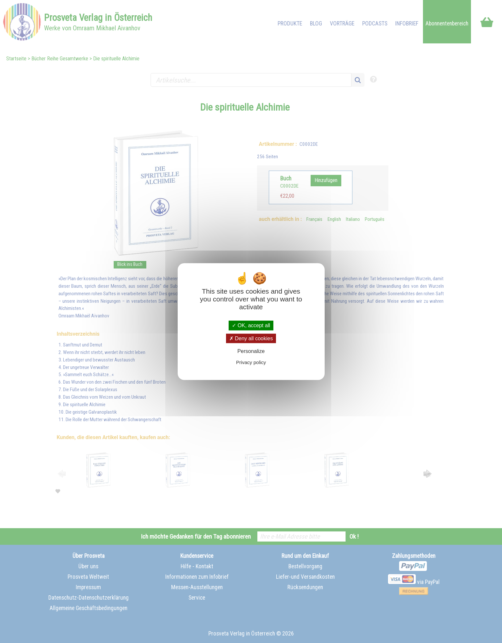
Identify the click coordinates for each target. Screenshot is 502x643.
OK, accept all (251, 325)
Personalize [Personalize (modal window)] (251, 351)
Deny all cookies (251, 338)
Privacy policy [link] (251, 362)
